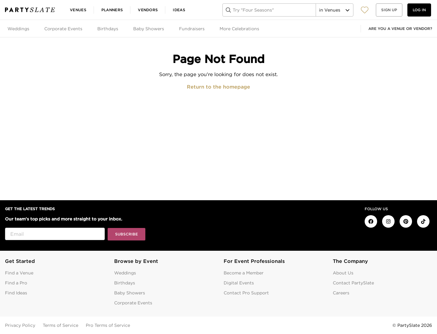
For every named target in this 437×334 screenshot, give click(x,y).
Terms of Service (60, 325)
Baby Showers (129, 292)
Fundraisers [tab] (192, 28)
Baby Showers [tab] (148, 28)
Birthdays (124, 282)
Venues (78, 9)
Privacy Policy (20, 325)
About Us (343, 272)
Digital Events (239, 282)
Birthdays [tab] (107, 28)
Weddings (125, 272)
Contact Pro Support (246, 292)
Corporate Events (133, 302)
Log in (419, 9)
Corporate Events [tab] (63, 28)
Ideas (179, 9)
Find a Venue (19, 272)
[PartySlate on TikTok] (423, 221)
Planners (112, 9)
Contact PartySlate (353, 282)
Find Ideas (16, 292)
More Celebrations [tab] (239, 28)
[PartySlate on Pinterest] (405, 221)
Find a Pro (16, 282)
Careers (341, 292)
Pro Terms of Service (108, 325)
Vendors (148, 9)
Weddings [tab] (18, 28)
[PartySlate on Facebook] (370, 221)
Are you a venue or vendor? (400, 28)
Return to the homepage (218, 87)
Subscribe (126, 234)
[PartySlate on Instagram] (388, 221)
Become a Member (244, 272)
